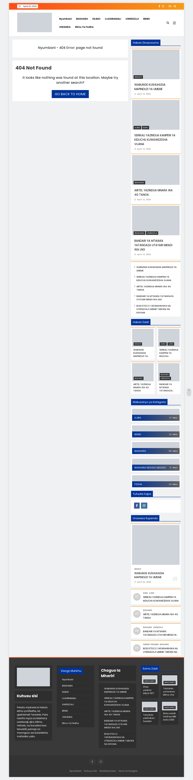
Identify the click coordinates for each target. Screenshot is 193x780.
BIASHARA (82, 19)
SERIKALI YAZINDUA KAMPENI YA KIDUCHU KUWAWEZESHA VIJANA (154, 139)
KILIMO (96, 19)
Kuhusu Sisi (90, 770)
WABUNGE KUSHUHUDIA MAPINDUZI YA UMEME (150, 87)
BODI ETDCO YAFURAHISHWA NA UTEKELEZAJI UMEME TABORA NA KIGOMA (153, 309)
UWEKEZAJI (132, 19)
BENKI (146, 19)
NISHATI (138, 77)
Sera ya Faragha (128, 770)
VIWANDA (65, 27)
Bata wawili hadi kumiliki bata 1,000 (169, 716)
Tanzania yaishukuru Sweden (149, 718)
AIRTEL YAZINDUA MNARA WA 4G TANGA (142, 387)
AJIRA (137, 127)
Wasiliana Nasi (107, 770)
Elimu (145, 127)
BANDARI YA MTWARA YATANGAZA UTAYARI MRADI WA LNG (153, 245)
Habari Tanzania (151, 644)
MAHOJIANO (149, 681)
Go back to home (70, 94)
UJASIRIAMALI (113, 19)
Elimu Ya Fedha (84, 27)
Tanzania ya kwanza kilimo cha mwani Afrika (169, 695)
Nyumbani (65, 19)
